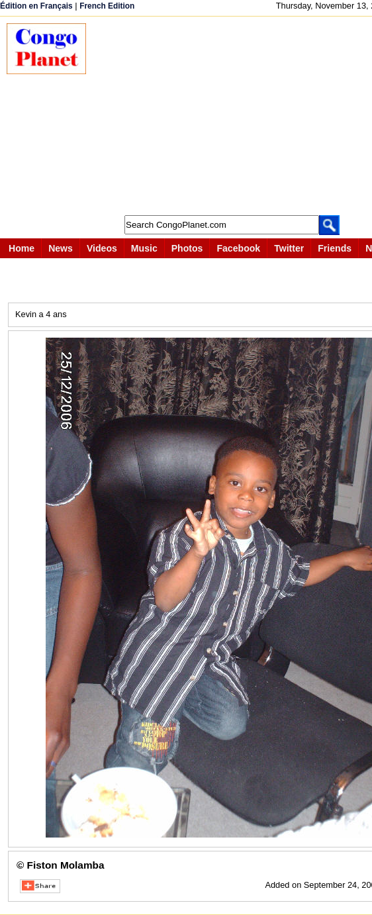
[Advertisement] (235, 116)
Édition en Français (36, 6)
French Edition (106, 6)
